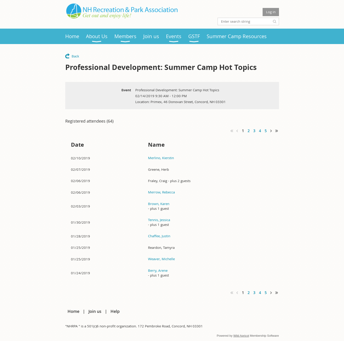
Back (75, 56)
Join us (94, 311)
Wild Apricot (241, 335)
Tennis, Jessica (159, 219)
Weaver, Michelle (161, 259)
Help (115, 311)
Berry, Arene (158, 270)
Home (73, 311)
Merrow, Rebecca (161, 192)
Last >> (276, 130)
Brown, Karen (158, 203)
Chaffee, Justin (159, 236)
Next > (271, 130)
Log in (271, 12)
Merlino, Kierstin (161, 158)
